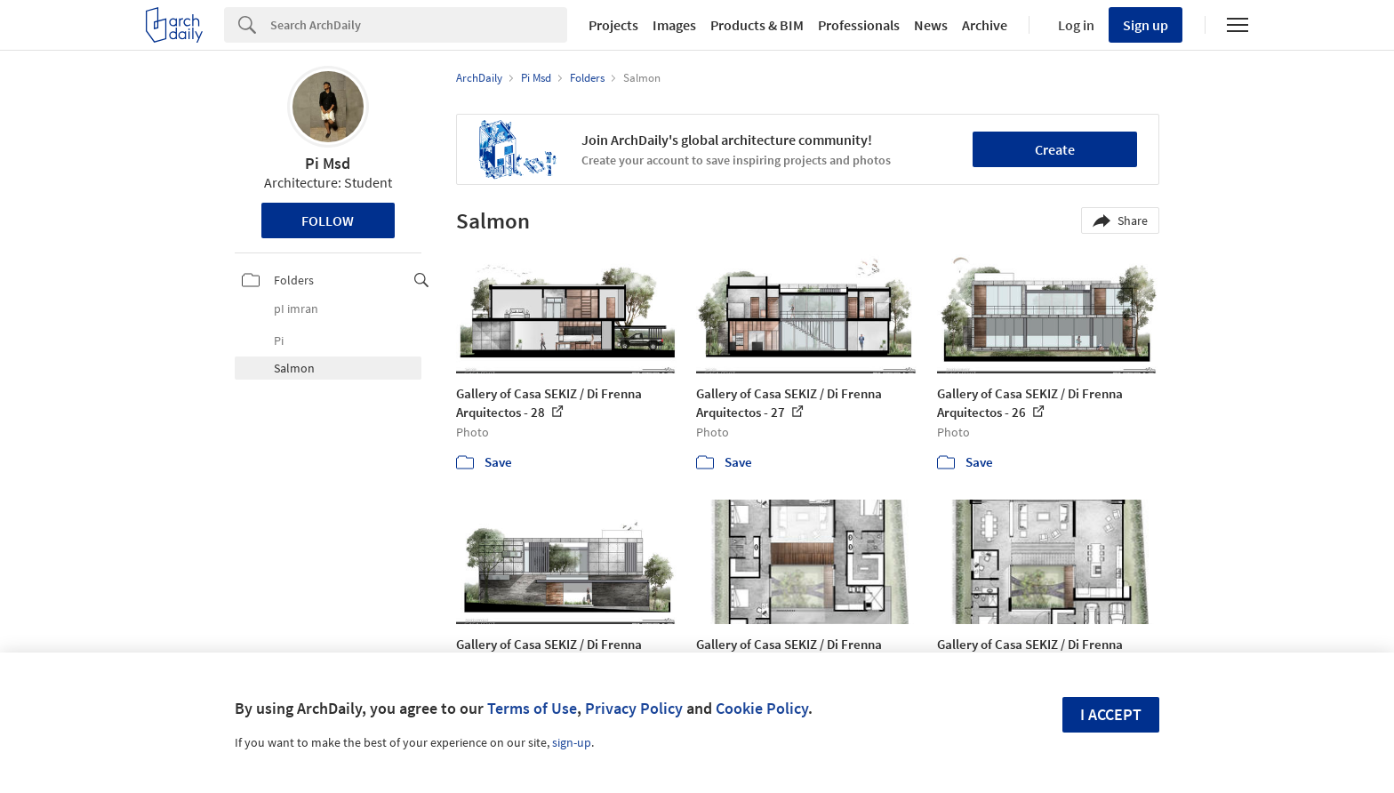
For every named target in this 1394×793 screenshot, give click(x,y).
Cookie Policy (762, 708)
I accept (1111, 714)
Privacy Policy (634, 708)
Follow (327, 220)
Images (674, 25)
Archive (984, 25)
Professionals (859, 25)
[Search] (418, 25)
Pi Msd (327, 163)
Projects (613, 25)
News (931, 25)
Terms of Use (532, 708)
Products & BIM (757, 25)
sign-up (571, 742)
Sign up (1145, 25)
